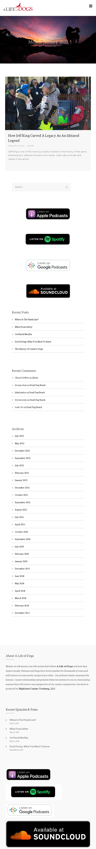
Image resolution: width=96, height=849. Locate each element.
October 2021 (21, 494)
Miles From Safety (23, 326)
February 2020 (22, 553)
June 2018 (19, 575)
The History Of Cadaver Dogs (29, 348)
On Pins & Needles (23, 334)
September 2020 (22, 539)
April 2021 (20, 524)
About (35, 377)
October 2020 (21, 531)
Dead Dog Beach (37, 385)
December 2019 (22, 568)
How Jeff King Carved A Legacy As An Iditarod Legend (43, 138)
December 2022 (22, 450)
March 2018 (20, 598)
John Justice (20, 392)
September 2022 (22, 458)
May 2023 (19, 443)
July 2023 (19, 435)
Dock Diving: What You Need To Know (33, 341)
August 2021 (21, 509)
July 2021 (19, 517)
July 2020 (19, 546)
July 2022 (19, 465)
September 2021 (22, 502)
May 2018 (19, 583)
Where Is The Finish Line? (27, 319)
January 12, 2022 (16, 146)
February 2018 (22, 605)
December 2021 (22, 487)
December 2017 (22, 612)
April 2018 (20, 590)
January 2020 (21, 561)
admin (31, 146)
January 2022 (21, 480)
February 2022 (22, 472)
